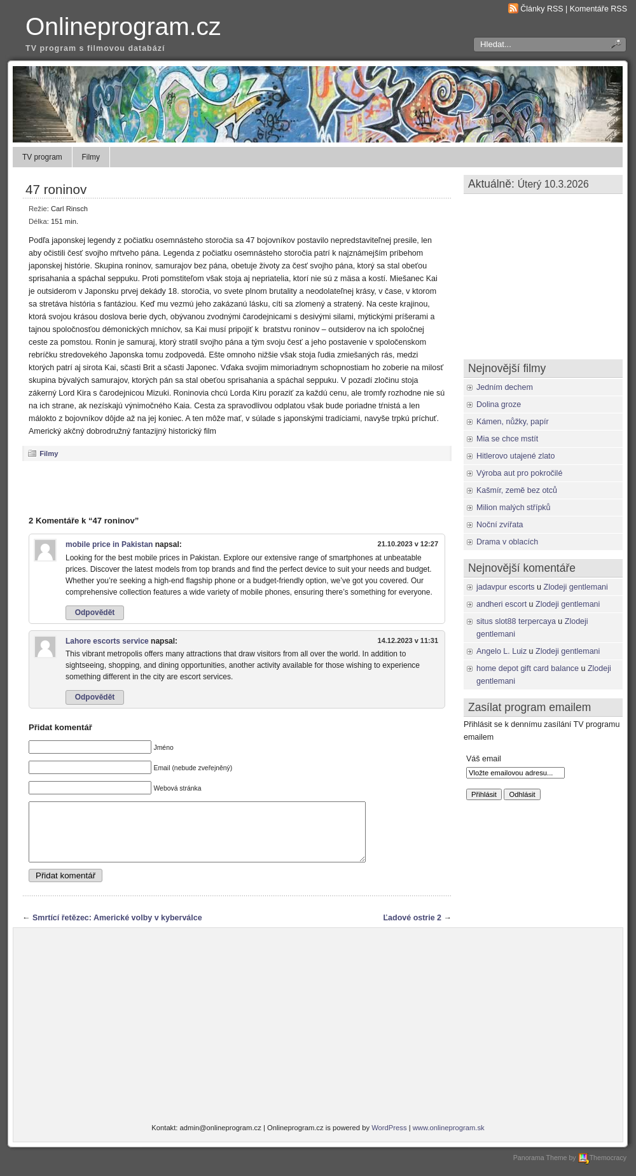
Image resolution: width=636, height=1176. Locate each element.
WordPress (388, 1139)
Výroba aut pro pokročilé (519, 473)
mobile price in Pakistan (109, 544)
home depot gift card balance (527, 668)
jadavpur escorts (505, 587)
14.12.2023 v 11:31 (408, 640)
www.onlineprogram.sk (449, 1139)
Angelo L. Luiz (501, 651)
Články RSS (541, 8)
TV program (42, 157)
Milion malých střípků (513, 507)
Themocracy (602, 1169)
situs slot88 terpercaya (516, 621)
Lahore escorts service (107, 641)
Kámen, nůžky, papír (512, 421)
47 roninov (55, 189)
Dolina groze (498, 404)
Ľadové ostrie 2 (412, 929)
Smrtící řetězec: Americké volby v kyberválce (117, 929)
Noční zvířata (499, 524)
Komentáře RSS (598, 8)
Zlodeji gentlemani (576, 587)
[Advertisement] (237, 488)
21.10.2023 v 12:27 (408, 544)
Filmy (91, 157)
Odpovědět (95, 612)
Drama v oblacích (507, 541)
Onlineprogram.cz (123, 26)
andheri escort (501, 604)
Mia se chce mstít (507, 438)
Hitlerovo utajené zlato (515, 456)
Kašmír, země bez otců (516, 490)
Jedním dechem (504, 387)
